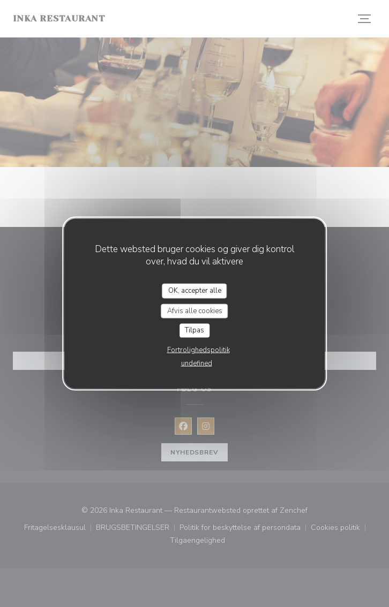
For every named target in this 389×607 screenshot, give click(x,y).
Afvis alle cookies (194, 310)
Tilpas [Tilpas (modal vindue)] (194, 330)
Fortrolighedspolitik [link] (198, 349)
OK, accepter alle (194, 290)
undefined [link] (196, 363)
